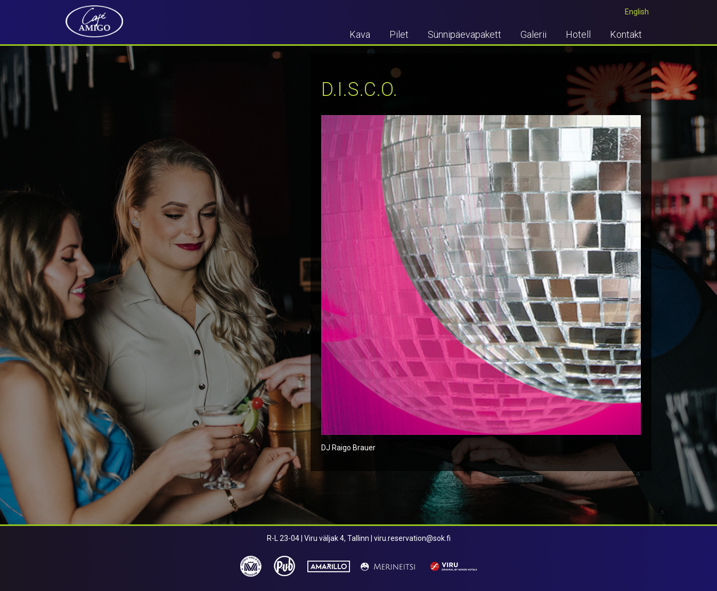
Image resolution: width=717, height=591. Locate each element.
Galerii (533, 34)
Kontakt (626, 34)
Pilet (399, 34)
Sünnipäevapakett (464, 34)
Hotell (578, 34)
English (637, 11)
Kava (359, 34)
